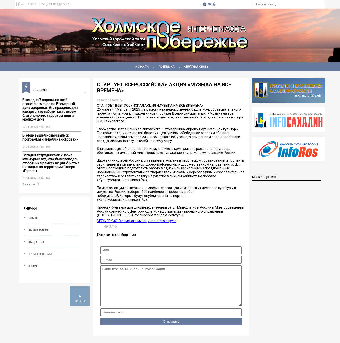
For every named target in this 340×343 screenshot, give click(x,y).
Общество (36, 242)
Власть (33, 218)
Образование (38, 230)
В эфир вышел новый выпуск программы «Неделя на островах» (50, 137)
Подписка (166, 66)
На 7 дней (136, 2)
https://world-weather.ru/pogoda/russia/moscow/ (136, 6)
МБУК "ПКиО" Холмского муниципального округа (136, 221)
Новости (142, 66)
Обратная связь (196, 66)
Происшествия (40, 254)
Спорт (32, 266)
